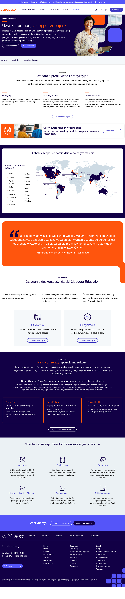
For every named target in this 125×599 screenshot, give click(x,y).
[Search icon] (101, 10)
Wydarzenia (100, 554)
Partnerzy (94, 536)
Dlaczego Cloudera (28, 9)
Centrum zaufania (102, 557)
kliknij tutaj (91, 580)
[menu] (96, 9)
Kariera (45, 536)
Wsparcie (76, 9)
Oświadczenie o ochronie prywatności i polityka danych (47, 579)
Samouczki (74, 566)
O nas (32, 536)
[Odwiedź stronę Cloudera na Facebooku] (4, 536)
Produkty (42, 9)
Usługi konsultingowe (31, 60)
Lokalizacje (47, 560)
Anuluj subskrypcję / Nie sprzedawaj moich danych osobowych (75, 579)
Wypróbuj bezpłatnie (61, 523)
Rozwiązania (54, 9)
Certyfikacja (87, 325)
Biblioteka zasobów (103, 566)
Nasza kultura (48, 554)
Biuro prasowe (76, 536)
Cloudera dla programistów (106, 552)
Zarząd (59, 536)
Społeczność (101, 560)
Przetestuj (116, 10)
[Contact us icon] (91, 10)
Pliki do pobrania (76, 554)
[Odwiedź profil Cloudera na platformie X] (10, 536)
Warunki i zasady (30, 579)
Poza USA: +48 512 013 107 (14, 556)
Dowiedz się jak (112, 131)
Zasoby (65, 9)
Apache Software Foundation (61, 580)
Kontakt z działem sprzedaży (80, 552)
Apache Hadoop (9, 580)
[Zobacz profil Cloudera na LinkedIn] (16, 536)
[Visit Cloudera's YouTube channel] (21, 536)
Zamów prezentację (84, 523)
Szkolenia (15, 60)
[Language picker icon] (106, 10)
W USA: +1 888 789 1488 (13, 553)
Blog (98, 549)
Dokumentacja (101, 563)
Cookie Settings (93, 579)
